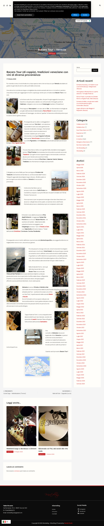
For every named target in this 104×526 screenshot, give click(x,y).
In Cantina (79, 140)
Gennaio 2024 (81, 248)
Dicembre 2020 (81, 357)
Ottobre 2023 (81, 257)
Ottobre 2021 (80, 328)
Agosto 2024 (80, 228)
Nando (51, 294)
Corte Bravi (22, 231)
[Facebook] (7, 5)
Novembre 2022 (81, 289)
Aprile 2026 (80, 169)
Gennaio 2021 (80, 354)
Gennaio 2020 (81, 383)
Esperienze (52, 53)
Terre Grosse (35, 138)
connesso (17, 471)
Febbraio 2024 (81, 245)
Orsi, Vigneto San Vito (25, 143)
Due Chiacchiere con (83, 132)
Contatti (54, 514)
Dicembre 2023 (81, 251)
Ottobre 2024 (81, 222)
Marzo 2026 (80, 172)
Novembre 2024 (81, 219)
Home (53, 509)
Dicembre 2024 (81, 216)
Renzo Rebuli (47, 111)
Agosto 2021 (80, 333)
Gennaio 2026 (81, 178)
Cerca (78, 67)
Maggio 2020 (80, 377)
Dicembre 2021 (81, 322)
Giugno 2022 (80, 304)
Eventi (78, 138)
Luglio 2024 (80, 231)
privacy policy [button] (73, 4)
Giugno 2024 (80, 234)
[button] (100, 5)
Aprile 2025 (80, 204)
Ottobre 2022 (81, 292)
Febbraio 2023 (81, 281)
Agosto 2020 (80, 369)
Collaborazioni (81, 126)
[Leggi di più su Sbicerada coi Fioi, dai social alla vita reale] (53, 426)
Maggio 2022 (80, 307)
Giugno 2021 (80, 339)
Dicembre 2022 (81, 286)
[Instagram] (4, 5)
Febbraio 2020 (81, 380)
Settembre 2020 (81, 366)
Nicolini (25, 296)
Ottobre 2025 (81, 187)
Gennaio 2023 (81, 283)
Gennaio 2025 (81, 213)
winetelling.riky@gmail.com (15, 513)
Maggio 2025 (80, 201)
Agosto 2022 (80, 298)
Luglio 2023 (80, 266)
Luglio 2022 (80, 301)
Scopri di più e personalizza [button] (24, 15)
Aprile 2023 (80, 275)
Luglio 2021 (80, 336)
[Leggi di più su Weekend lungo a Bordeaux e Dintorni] (21, 426)
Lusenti (34, 319)
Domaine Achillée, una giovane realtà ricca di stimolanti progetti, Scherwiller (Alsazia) (86, 105)
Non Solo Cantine (82, 146)
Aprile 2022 (80, 310)
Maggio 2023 (80, 272)
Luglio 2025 (80, 195)
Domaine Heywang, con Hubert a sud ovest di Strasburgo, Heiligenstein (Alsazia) (86, 87)
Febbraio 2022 (81, 316)
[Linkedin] (10, 5)
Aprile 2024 (80, 239)
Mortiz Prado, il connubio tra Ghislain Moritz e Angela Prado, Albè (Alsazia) (87, 98)
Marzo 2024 (80, 242)
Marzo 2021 (80, 348)
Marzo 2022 (80, 313)
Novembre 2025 (81, 184)
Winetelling (80, 152)
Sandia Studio (68, 523)
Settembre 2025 (81, 190)
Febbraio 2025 (81, 210)
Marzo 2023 (80, 278)
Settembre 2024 (81, 225)
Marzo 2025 (80, 207)
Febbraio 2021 (81, 351)
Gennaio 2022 (81, 319)
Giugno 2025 (80, 198)
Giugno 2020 (80, 375)
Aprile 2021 (80, 345)
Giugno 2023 (80, 269)
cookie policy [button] (84, 6)
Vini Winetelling (81, 149)
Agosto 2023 (80, 263)
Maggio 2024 (80, 237)
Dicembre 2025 (81, 181)
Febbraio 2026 (81, 175)
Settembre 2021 (81, 330)
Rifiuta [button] (75, 15)
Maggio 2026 (80, 166)
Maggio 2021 (80, 342)
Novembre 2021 (81, 325)
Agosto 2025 (80, 192)
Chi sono (54, 512)
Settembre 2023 (81, 260)
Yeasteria (26, 154)
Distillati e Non (81, 129)
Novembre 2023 (81, 254)
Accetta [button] (85, 15)
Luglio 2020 (80, 372)
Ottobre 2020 (81, 363)
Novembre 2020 (81, 360)
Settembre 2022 (81, 295)
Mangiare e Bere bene (83, 143)
